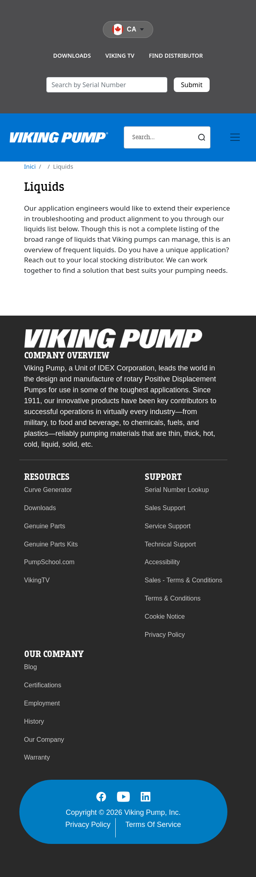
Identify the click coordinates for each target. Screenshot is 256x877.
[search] (106, 84)
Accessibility (162, 562)
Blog (30, 667)
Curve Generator (48, 489)
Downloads (72, 55)
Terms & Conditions (173, 598)
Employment (42, 703)
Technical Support (170, 544)
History (34, 721)
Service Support (168, 526)
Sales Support (165, 507)
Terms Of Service (153, 824)
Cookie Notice (165, 616)
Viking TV (119, 55)
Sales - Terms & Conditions (184, 580)
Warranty (37, 757)
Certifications (42, 685)
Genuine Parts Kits (51, 544)
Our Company (44, 739)
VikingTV (37, 580)
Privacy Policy (165, 634)
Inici (30, 166)
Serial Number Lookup (177, 489)
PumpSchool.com (49, 562)
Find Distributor (176, 55)
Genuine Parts (44, 526)
